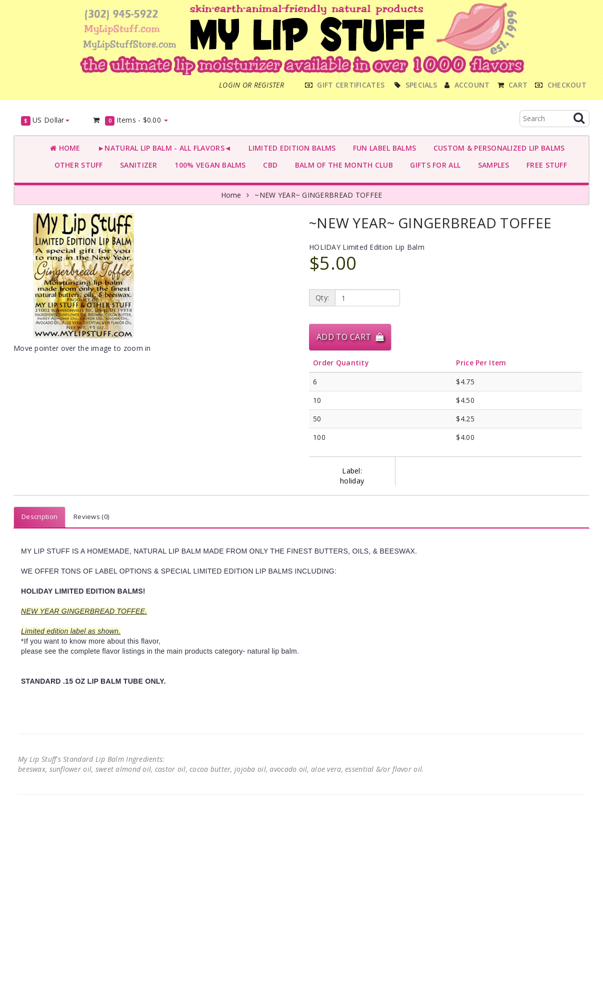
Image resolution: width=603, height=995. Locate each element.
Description (40, 516)
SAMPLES (492, 165)
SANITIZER (137, 165)
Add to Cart (350, 336)
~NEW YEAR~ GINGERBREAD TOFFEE (318, 195)
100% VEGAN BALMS (208, 165)
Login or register (251, 85)
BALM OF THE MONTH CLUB (341, 165)
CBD (268, 165)
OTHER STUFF (76, 165)
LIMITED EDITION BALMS (290, 148)
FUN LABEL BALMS (382, 148)
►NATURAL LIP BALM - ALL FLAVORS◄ (163, 148)
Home (65, 148)
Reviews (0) (91, 516)
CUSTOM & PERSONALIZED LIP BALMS (496, 148)
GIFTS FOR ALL (433, 165)
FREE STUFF (544, 165)
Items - (130, 120)
